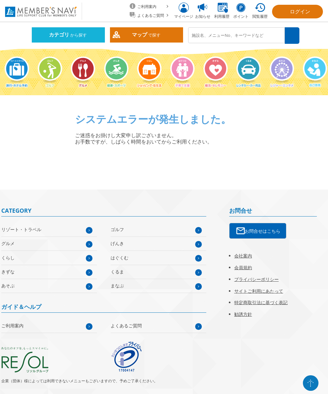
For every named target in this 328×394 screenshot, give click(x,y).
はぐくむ (119, 257)
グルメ (8, 243)
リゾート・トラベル (21, 229)
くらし (8, 257)
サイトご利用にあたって (258, 290)
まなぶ (117, 285)
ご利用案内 (12, 325)
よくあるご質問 (126, 325)
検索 (292, 35)
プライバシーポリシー (256, 279)
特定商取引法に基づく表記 (261, 302)
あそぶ (8, 285)
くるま (117, 271)
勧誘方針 (243, 314)
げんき (117, 243)
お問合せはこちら (262, 231)
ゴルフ (117, 229)
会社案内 (243, 255)
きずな (8, 271)
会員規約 (243, 267)
